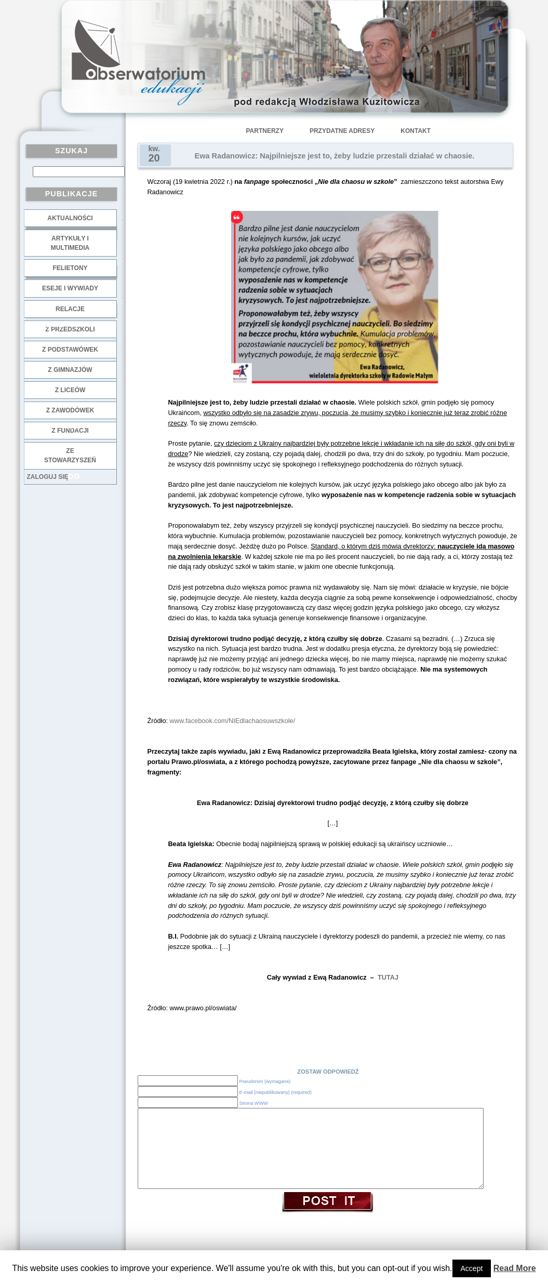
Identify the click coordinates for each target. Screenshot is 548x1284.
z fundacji (69, 430)
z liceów (70, 390)
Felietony (69, 268)
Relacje (70, 309)
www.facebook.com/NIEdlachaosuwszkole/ (231, 721)
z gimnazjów (70, 369)
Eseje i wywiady (70, 288)
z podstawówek (70, 349)
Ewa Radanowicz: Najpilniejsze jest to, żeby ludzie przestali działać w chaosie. (335, 156)
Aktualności (69, 218)
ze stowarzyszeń (70, 455)
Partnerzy (265, 131)
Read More (514, 1268)
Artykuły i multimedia (70, 243)
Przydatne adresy (342, 131)
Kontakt (415, 131)
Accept (472, 1268)
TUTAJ (388, 977)
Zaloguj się (48, 476)
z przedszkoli (70, 329)
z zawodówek (70, 410)
